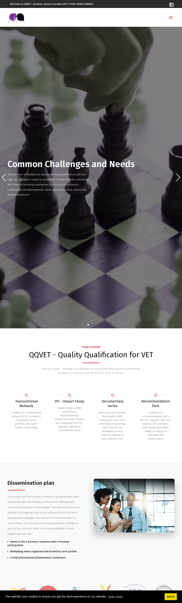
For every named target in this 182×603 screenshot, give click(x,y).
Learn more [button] (115, 596)
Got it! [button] (170, 596)
